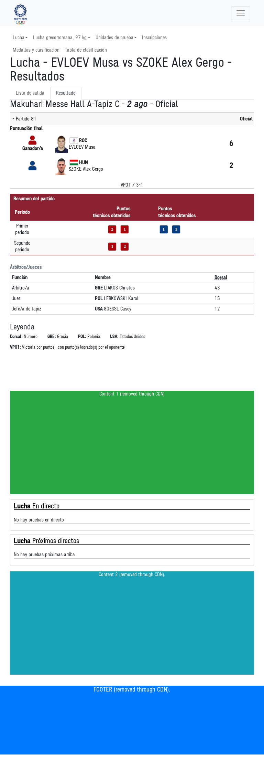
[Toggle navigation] (240, 13)
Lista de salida (30, 93)
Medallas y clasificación (36, 50)
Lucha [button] (18, 37)
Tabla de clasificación (86, 50)
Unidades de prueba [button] (114, 37)
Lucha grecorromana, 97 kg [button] (60, 37)
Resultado (66, 93)
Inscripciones (154, 37)
